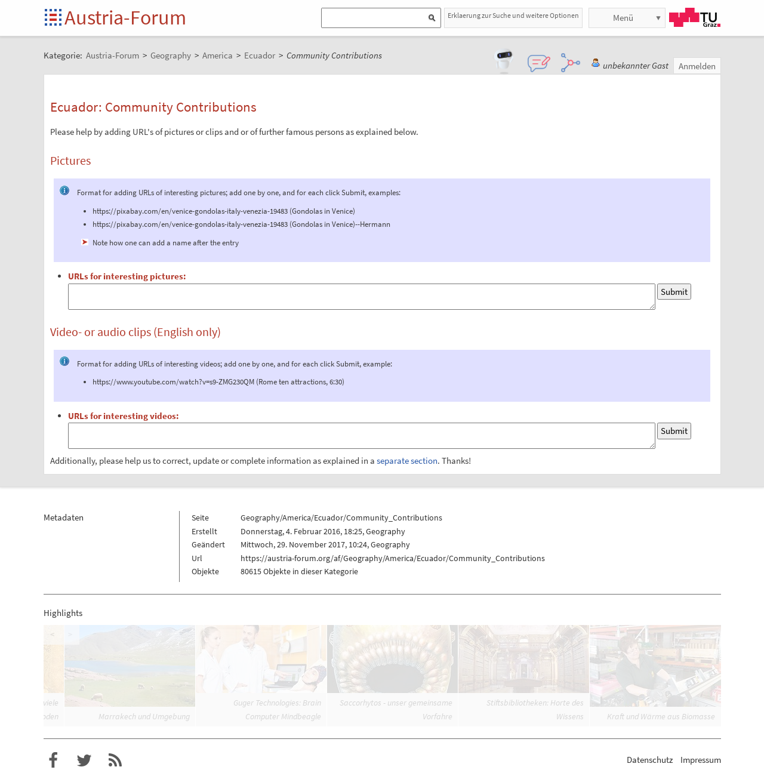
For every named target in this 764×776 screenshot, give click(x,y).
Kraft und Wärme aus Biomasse (661, 716)
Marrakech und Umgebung (144, 716)
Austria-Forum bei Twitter (84, 760)
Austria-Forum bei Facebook (53, 760)
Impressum (700, 759)
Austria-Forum (125, 17)
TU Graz (694, 17)
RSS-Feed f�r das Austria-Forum (115, 760)
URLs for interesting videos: (123, 415)
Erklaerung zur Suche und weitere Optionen (513, 15)
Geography (385, 531)
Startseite (54, 18)
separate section (407, 460)
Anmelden (697, 66)
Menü (623, 17)
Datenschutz (650, 759)
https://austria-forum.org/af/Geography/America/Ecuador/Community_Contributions (393, 558)
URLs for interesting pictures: (127, 276)
